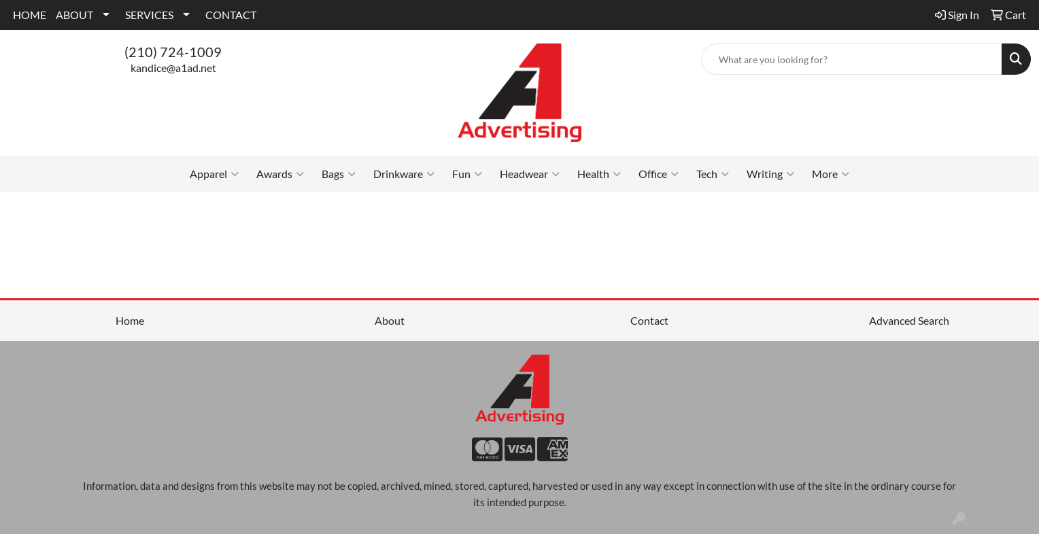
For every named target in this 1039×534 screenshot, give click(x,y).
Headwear (530, 174)
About (390, 320)
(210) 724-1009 (173, 51)
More (830, 174)
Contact (649, 320)
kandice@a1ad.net (173, 67)
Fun (467, 174)
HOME (29, 14)
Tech (712, 174)
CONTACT (230, 14)
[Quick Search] (851, 59)
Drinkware (404, 174)
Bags (339, 174)
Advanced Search (909, 320)
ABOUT (74, 14)
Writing (770, 174)
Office (658, 174)
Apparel (214, 174)
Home (130, 320)
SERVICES (149, 14)
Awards (280, 174)
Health (599, 174)
